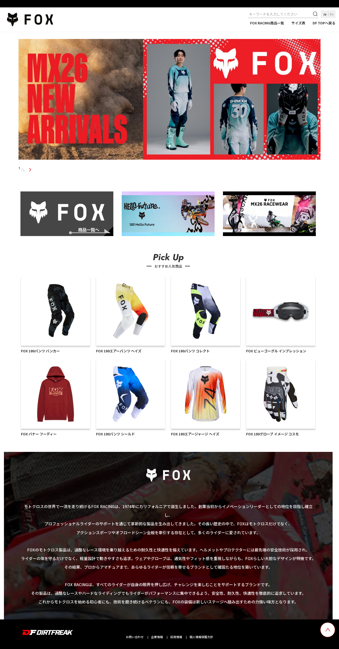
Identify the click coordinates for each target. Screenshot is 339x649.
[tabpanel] (169, 100)
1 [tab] (30, 169)
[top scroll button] (327, 629)
